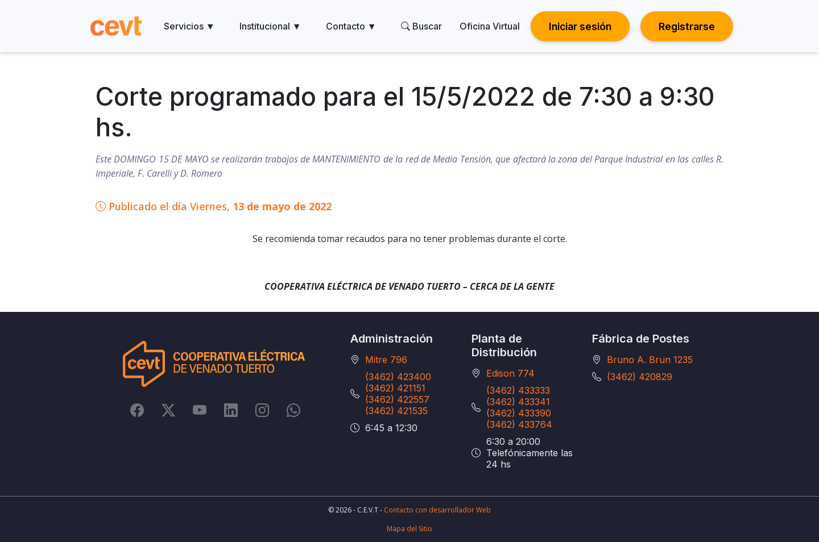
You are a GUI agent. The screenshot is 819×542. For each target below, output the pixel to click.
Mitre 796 (386, 359)
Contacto (351, 26)
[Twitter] (168, 410)
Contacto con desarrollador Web (437, 510)
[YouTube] (199, 410)
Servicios (189, 26)
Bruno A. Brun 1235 (650, 359)
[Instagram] (262, 410)
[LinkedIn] (231, 410)
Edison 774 (510, 373)
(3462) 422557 (397, 399)
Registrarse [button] (687, 26)
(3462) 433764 (519, 424)
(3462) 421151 (395, 388)
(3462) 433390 (518, 413)
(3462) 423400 (398, 376)
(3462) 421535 (396, 410)
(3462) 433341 (518, 401)
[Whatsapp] (293, 410)
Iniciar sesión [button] (580, 26)
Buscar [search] (421, 26)
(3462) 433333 (518, 390)
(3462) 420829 (639, 376)
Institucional (270, 26)
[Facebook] (137, 410)
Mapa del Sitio (409, 528)
